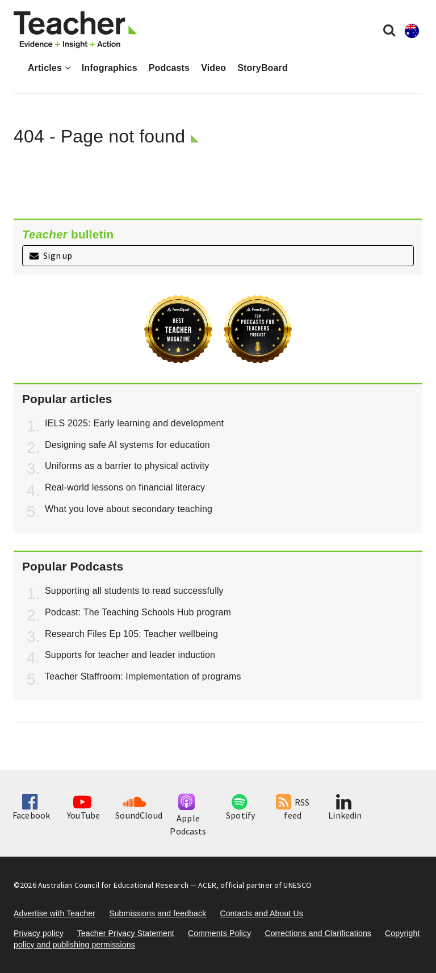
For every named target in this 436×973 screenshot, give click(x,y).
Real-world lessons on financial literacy (125, 487)
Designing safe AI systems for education (127, 445)
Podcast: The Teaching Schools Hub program (138, 612)
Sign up (51, 255)
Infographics (109, 68)
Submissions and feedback (157, 913)
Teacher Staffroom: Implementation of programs (143, 676)
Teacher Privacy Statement (125, 933)
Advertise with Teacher (54, 913)
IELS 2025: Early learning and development (134, 423)
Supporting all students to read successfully (134, 590)
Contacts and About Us (261, 913)
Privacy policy (39, 933)
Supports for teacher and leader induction (130, 655)
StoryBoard (262, 68)
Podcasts (169, 68)
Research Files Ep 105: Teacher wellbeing (131, 634)
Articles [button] (49, 68)
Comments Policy (219, 933)
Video (213, 68)
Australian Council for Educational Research (113, 885)
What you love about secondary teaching (128, 509)
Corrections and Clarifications (318, 933)
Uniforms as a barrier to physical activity (127, 466)
